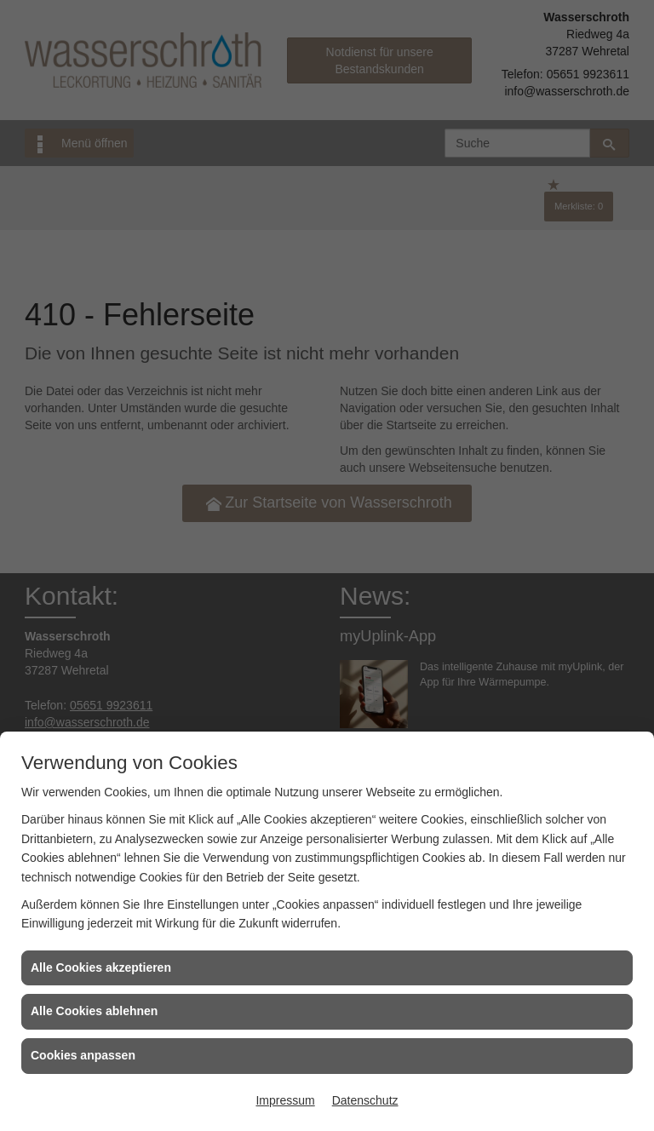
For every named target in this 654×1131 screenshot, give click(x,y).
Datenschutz (365, 1100)
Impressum (284, 1100)
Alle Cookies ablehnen (94, 1011)
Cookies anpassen (83, 1055)
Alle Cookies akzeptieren (101, 967)
